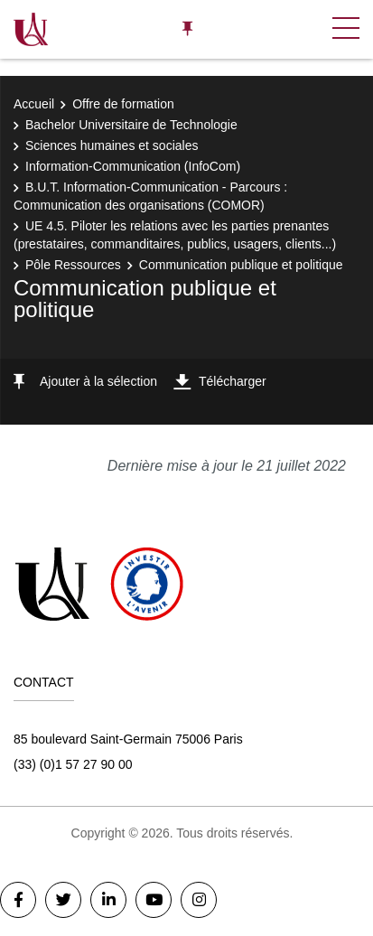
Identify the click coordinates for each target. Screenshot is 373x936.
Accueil (34, 104)
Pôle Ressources (73, 264)
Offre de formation (123, 104)
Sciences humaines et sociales (111, 145)
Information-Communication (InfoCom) (132, 166)
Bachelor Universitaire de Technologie (131, 124)
